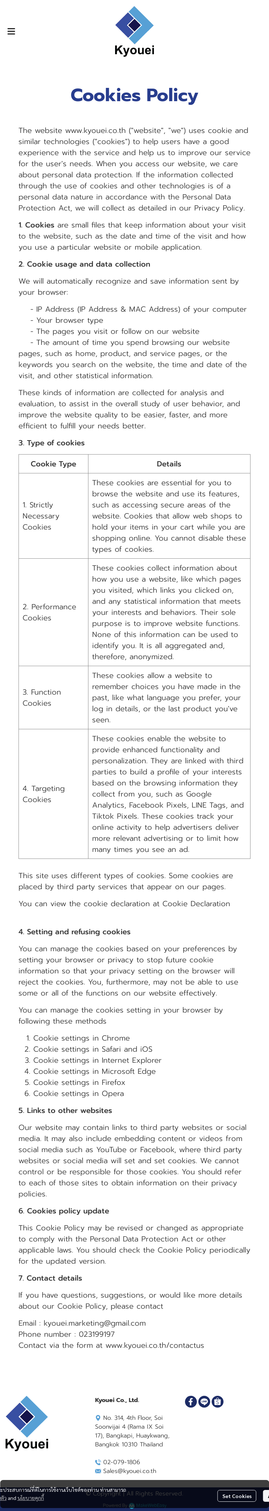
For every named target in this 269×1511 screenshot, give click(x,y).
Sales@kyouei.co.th (129, 1471)
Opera (113, 1093)
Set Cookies (237, 1496)
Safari (111, 1049)
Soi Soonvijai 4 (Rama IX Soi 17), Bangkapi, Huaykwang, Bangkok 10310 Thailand (132, 1431)
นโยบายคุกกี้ (30, 1497)
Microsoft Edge (129, 1071)
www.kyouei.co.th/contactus (154, 1345)
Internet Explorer (132, 1060)
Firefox (113, 1082)
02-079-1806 (121, 1462)
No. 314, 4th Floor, (123, 1418)
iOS (146, 1049)
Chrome (116, 1038)
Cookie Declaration (196, 903)
